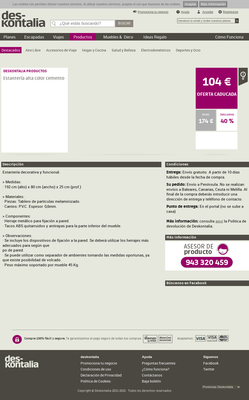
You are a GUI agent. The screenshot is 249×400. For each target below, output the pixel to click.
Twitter (208, 369)
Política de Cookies (96, 381)
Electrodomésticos (155, 50)
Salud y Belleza (124, 50)
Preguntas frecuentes (158, 363)
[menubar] (102, 51)
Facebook (210, 363)
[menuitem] (11, 50)
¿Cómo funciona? (155, 369)
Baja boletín (151, 381)
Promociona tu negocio (153, 12)
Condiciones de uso (96, 369)
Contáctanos (152, 375)
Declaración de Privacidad (101, 375)
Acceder (207, 12)
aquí (219, 221)
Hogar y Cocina (94, 50)
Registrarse (230, 12)
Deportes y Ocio (188, 50)
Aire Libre (33, 50)
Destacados (11, 50)
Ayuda (185, 12)
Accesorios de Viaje (61, 50)
